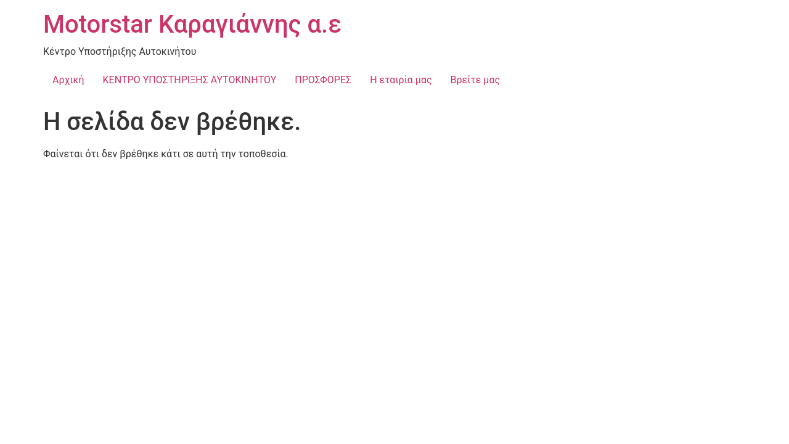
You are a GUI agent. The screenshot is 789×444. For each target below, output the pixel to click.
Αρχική (68, 80)
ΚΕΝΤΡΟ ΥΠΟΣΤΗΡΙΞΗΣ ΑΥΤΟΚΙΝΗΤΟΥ (190, 80)
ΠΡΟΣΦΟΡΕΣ (323, 80)
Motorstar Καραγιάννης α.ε (192, 24)
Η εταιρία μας (400, 80)
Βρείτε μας (476, 80)
